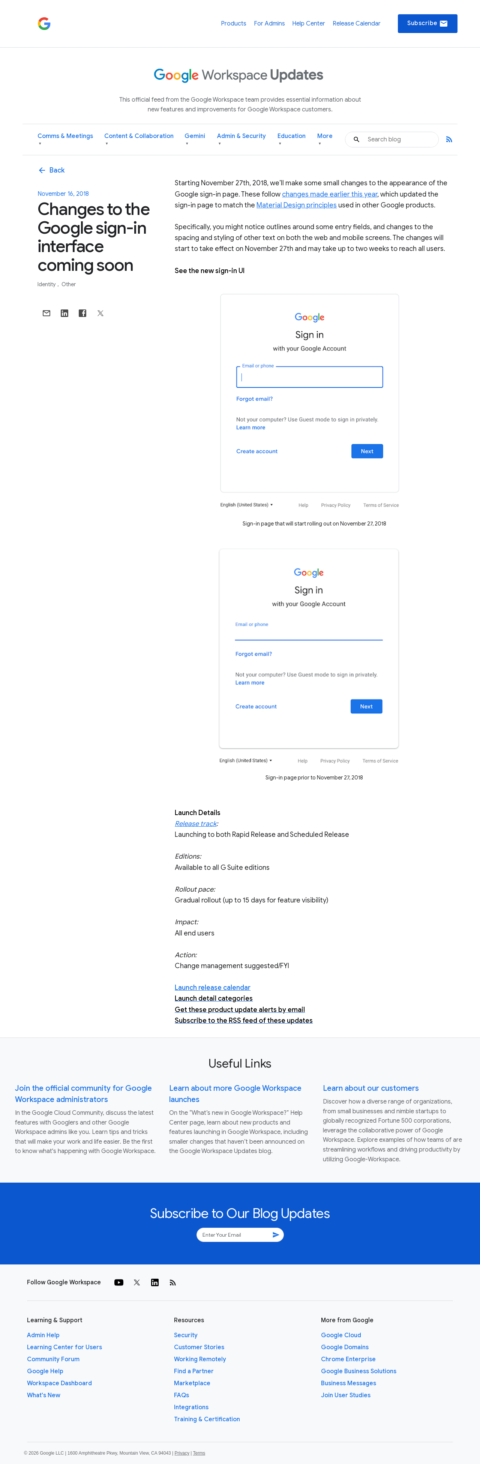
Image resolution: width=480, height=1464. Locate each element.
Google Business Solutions (358, 1371)
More (325, 140)
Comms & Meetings (65, 140)
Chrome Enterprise (348, 1359)
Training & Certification (207, 1419)
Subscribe (427, 23)
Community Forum (53, 1359)
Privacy (182, 1453)
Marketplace (192, 1383)
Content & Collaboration (139, 140)
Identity (47, 284)
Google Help (45, 1371)
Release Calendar (357, 23)
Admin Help (43, 1335)
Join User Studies (345, 1395)
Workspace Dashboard (59, 1383)
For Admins (269, 23)
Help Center (308, 23)
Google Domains (345, 1347)
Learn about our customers (371, 1088)
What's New (43, 1395)
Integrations (191, 1407)
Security (186, 1335)
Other (69, 284)
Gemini (194, 140)
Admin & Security (241, 140)
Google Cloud (341, 1335)
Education (292, 140)
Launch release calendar (212, 988)
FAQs (181, 1395)
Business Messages (348, 1383)
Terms (199, 1453)
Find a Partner (194, 1371)
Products (233, 23)
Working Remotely (200, 1359)
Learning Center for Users (64, 1347)
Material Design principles (296, 205)
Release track (195, 824)
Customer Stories (199, 1347)
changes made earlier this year (329, 194)
